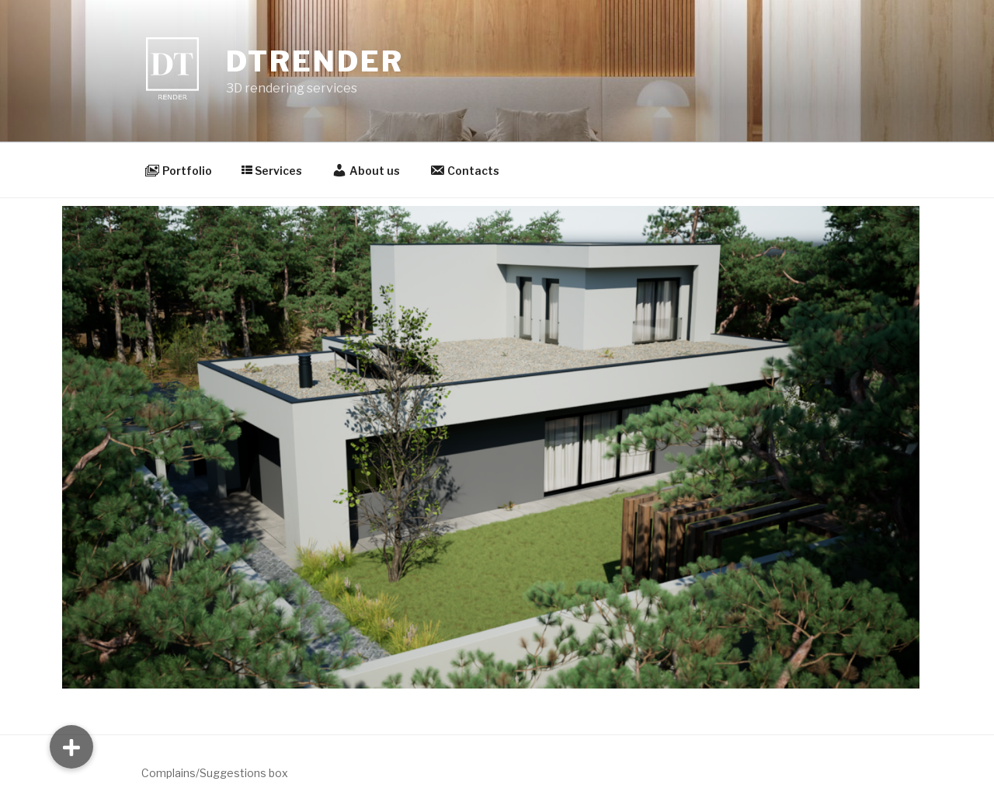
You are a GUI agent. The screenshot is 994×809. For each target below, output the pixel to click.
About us (366, 170)
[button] (71, 747)
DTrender (314, 61)
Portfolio (178, 170)
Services (272, 170)
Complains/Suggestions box (214, 772)
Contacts (464, 170)
